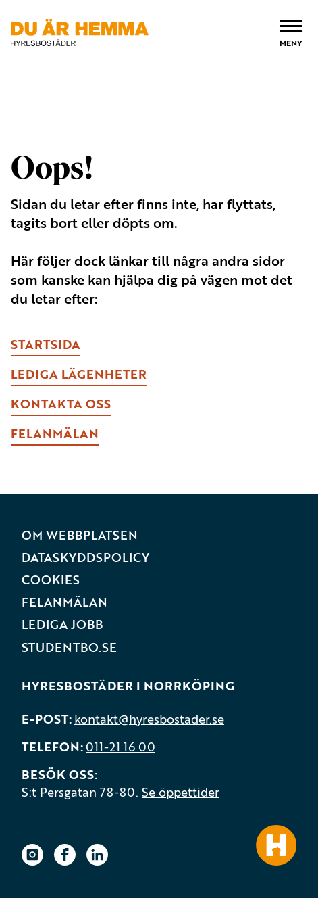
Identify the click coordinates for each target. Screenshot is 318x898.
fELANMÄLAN (55, 433)
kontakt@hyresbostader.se (149, 719)
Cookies (51, 579)
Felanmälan (64, 602)
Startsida (45, 344)
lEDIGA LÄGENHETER (79, 374)
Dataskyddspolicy (85, 557)
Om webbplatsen (80, 535)
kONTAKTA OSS (61, 403)
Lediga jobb (62, 624)
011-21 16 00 (120, 746)
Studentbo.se (69, 647)
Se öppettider (180, 792)
